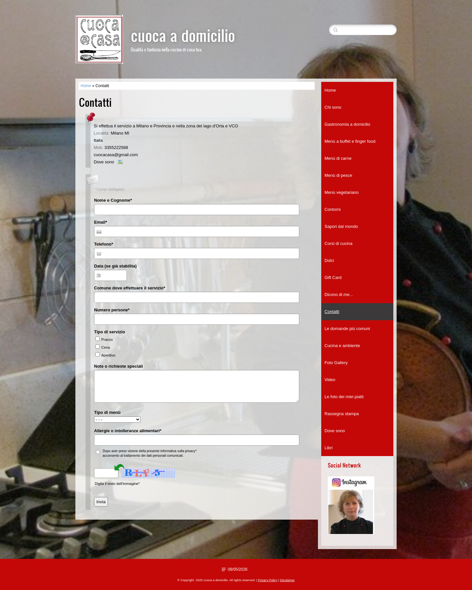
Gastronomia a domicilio (347, 124)
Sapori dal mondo (341, 226)
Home (86, 85)
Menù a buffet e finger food (349, 141)
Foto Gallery (336, 362)
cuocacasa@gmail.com (116, 154)
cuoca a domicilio (183, 35)
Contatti (331, 311)
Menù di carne (337, 158)
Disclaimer (287, 580)
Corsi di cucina (338, 243)
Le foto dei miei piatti (344, 396)
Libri (328, 447)
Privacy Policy (268, 580)
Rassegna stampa (341, 413)
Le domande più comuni (347, 328)
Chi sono (332, 107)
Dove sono (104, 161)
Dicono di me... (338, 294)
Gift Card (333, 277)
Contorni (332, 209)
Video (329, 379)
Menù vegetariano (341, 192)
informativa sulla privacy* (178, 451)
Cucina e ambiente (342, 345)
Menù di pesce (338, 175)
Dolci (329, 260)
